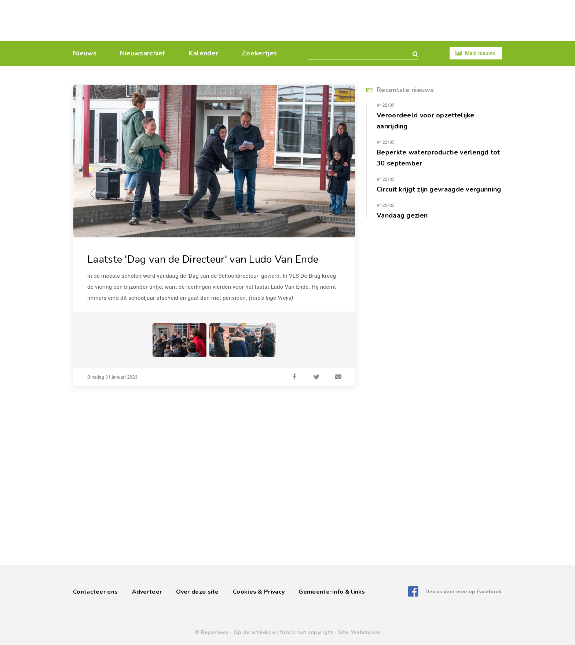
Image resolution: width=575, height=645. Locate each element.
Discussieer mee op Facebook (463, 591)
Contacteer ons (95, 592)
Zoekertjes (259, 53)
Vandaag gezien (402, 215)
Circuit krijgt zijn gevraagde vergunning (439, 189)
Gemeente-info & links (332, 592)
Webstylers (365, 632)
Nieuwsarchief (142, 53)
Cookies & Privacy (259, 592)
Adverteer (147, 592)
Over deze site (197, 592)
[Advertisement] (338, 20)
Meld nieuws (480, 53)
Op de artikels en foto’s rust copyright (283, 632)
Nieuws (84, 53)
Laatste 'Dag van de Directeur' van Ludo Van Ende (202, 259)
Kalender (203, 53)
